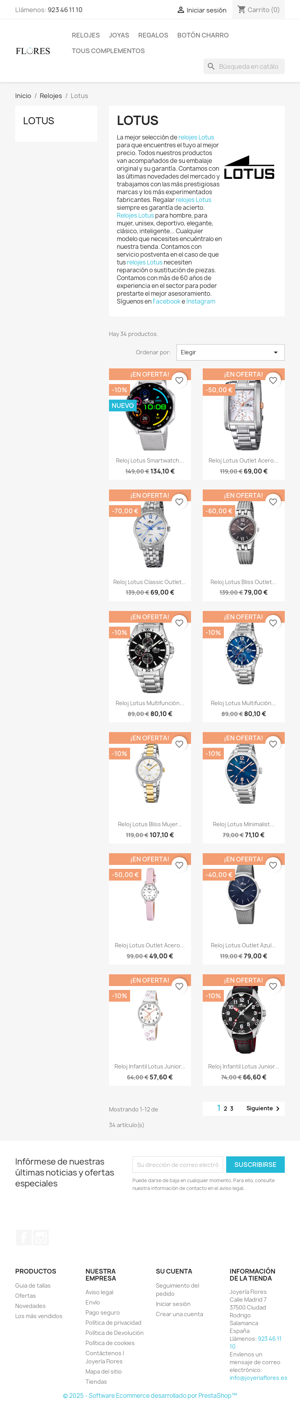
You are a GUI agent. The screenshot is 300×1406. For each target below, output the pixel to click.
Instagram (200, 301)
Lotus (38, 120)
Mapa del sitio (104, 1371)
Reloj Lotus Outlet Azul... (243, 945)
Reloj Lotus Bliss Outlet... (244, 582)
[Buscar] (244, 66)
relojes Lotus (196, 137)
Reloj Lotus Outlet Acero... (244, 460)
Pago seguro (103, 1312)
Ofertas (25, 1295)
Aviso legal (99, 1292)
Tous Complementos (108, 50)
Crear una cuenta (179, 1314)
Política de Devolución (115, 1332)
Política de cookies (110, 1343)
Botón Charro (203, 35)
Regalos (153, 35)
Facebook (167, 301)
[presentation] (197, 1214)
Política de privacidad (113, 1322)
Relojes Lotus (135, 215)
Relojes (86, 35)
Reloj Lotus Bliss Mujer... (150, 824)
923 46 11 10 (65, 9)
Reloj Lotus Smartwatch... (150, 460)
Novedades (30, 1306)
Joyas (119, 35)
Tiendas (96, 1381)
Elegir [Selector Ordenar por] (230, 352)
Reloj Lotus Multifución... (243, 703)
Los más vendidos (38, 1316)
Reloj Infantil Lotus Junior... (150, 1066)
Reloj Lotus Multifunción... (150, 703)
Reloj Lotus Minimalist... (244, 824)
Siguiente (264, 1108)
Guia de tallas (33, 1285)
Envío (93, 1302)
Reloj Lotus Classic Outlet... (149, 582)
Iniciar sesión (173, 1304)
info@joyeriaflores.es (259, 1377)
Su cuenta (174, 1271)
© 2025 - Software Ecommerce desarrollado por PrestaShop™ (150, 1396)
